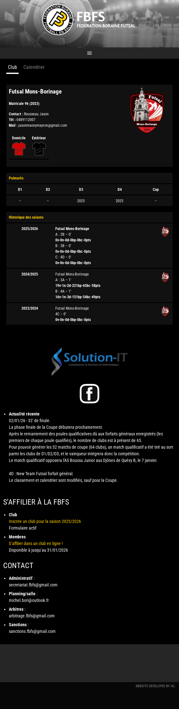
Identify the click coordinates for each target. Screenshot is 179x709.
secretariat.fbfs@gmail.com (33, 584)
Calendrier (34, 67)
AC (173, 686)
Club (12, 67)
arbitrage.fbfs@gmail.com (32, 615)
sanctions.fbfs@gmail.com (32, 631)
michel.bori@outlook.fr (29, 600)
